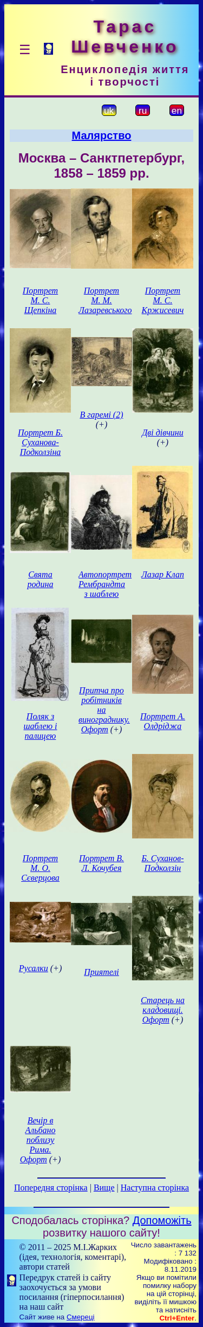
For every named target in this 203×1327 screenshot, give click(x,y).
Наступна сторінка (155, 1187)
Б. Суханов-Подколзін (162, 863)
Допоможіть (162, 1220)
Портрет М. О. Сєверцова (40, 868)
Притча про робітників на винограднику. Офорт (104, 710)
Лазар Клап (162, 574)
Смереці (81, 1317)
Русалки (33, 968)
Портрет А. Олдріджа (162, 721)
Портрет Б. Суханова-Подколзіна (40, 442)
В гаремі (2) (101, 414)
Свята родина (41, 579)
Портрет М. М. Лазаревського (105, 300)
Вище (104, 1187)
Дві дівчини (163, 432)
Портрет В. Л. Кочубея (101, 863)
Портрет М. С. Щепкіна (40, 300)
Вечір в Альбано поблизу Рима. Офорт (38, 1140)
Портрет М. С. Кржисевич (163, 300)
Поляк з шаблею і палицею (40, 726)
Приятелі (101, 972)
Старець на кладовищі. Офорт (163, 1010)
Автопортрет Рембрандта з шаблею (105, 584)
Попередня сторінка (51, 1187)
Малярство (102, 135)
